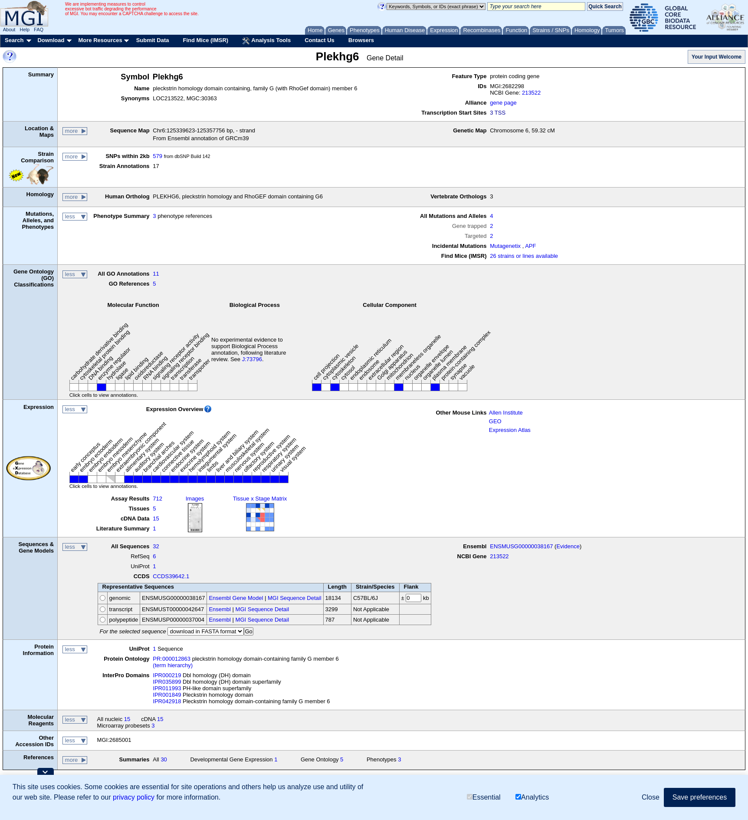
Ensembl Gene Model (236, 598)
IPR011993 (167, 688)
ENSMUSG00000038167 (521, 546)
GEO (495, 421)
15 (156, 518)
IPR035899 (167, 681)
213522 (531, 92)
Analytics (532, 797)
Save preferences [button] (700, 797)
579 (157, 156)
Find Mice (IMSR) (205, 40)
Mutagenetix (505, 246)
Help (25, 29)
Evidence (567, 546)
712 (157, 498)
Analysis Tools (266, 41)
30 (164, 759)
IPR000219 (167, 675)
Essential (484, 797)
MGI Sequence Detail (295, 598)
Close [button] (650, 797)
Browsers (361, 40)
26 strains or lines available (524, 256)
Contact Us (320, 40)
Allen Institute (506, 412)
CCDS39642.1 (171, 576)
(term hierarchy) (173, 665)
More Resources (100, 40)
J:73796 (252, 359)
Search (14, 40)
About (9, 29)
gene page (503, 102)
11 (156, 273)
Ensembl (220, 609)
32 (156, 546)
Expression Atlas (510, 430)
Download (50, 40)
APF (530, 246)
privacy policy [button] (133, 797)
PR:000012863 (171, 658)
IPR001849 (167, 695)
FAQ (38, 29)
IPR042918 (167, 701)
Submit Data (152, 40)
